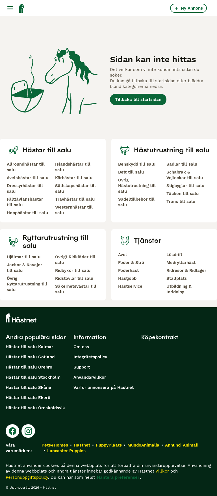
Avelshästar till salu (27, 177)
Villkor (162, 471)
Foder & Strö (131, 262)
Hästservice (130, 286)
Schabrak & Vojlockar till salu (184, 175)
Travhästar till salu (75, 199)
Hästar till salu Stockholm (33, 377)
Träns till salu (180, 201)
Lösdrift (174, 254)
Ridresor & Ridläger (186, 270)
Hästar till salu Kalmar (29, 346)
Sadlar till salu (181, 164)
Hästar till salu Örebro (29, 367)
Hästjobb (127, 278)
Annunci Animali (181, 445)
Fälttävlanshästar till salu (25, 202)
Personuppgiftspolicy (27, 477)
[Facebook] (12, 431)
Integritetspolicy (90, 356)
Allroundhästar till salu (26, 167)
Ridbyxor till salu (72, 270)
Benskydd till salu (136, 164)
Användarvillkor (89, 377)
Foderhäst (128, 270)
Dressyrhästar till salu (25, 188)
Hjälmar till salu (23, 256)
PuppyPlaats (109, 445)
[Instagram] (28, 431)
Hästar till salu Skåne (28, 387)
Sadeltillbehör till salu (136, 202)
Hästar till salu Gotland (30, 356)
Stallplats (176, 278)
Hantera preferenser (118, 477)
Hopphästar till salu (27, 212)
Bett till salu (131, 172)
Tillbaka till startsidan (138, 99)
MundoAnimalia (143, 445)
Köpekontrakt (159, 337)
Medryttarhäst (181, 262)
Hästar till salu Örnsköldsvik (35, 407)
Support (81, 367)
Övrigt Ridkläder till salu (75, 259)
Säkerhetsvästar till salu (75, 289)
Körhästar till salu (73, 177)
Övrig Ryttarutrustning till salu (27, 284)
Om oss (81, 346)
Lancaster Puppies (66, 450)
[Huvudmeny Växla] (10, 8)
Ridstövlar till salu (74, 278)
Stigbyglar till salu (185, 185)
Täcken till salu (182, 193)
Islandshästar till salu (72, 167)
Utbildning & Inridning (179, 289)
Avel (122, 254)
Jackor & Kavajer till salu (24, 267)
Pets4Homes (55, 445)
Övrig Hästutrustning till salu (137, 185)
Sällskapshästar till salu (75, 188)
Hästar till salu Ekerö (28, 397)
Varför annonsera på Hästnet (103, 387)
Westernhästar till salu (74, 210)
